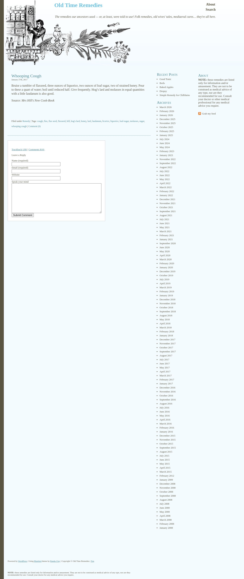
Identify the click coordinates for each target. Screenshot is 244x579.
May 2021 (165, 227)
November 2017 (168, 343)
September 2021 (168, 211)
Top (92, 561)
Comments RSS (36, 149)
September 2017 (168, 351)
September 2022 (168, 163)
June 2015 (165, 459)
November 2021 (168, 203)
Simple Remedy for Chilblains (175, 95)
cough (40, 121)
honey (83, 121)
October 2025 (166, 127)
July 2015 (164, 455)
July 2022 (164, 171)
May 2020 (165, 251)
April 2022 (165, 183)
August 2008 (166, 499)
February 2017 (167, 379)
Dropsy (163, 91)
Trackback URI (19, 149)
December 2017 (167, 339)
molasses (134, 121)
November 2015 (168, 439)
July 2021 (164, 219)
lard (89, 121)
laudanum (96, 121)
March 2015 (166, 471)
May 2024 (165, 147)
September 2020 (168, 243)
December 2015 (167, 435)
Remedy (26, 121)
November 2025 (168, 123)
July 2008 (164, 503)
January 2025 (166, 135)
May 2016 (165, 415)
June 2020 (165, 247)
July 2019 (164, 279)
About (210, 4)
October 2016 (166, 395)
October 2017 (166, 347)
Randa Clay (55, 561)
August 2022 (166, 167)
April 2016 (165, 419)
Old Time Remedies (78, 5)
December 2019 (167, 271)
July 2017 (164, 359)
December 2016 (167, 387)
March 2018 (166, 327)
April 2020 (165, 255)
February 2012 (167, 475)
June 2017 (165, 363)
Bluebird (38, 561)
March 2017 (166, 375)
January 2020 (166, 267)
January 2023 (166, 155)
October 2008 (166, 491)
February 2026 (167, 111)
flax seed (53, 121)
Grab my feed (209, 113)
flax (45, 121)
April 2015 (165, 467)
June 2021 (165, 223)
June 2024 (165, 143)
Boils (162, 83)
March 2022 (166, 187)
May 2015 (165, 463)
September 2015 (168, 447)
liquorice (114, 121)
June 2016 (165, 411)
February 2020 (167, 263)
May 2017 (165, 367)
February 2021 (167, 235)
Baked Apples (166, 87)
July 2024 (164, 139)
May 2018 (165, 319)
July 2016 (164, 407)
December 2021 (167, 199)
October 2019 (166, 275)
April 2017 (165, 371)
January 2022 (166, 195)
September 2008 (168, 495)
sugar (141, 121)
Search (211, 9)
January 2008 (166, 527)
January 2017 (166, 383)
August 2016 (166, 403)
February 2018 (167, 331)
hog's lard (75, 121)
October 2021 (166, 207)
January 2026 (166, 115)
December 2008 (167, 483)
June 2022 (165, 175)
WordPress (22, 561)
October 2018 (166, 307)
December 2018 (167, 299)
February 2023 (167, 151)
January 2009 (166, 479)
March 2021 (166, 231)
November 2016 (168, 391)
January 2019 (166, 295)
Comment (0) (34, 126)
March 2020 (166, 259)
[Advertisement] (79, 111)
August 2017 (166, 355)
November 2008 (168, 487)
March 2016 (166, 423)
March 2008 (166, 519)
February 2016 (167, 427)
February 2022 (167, 191)
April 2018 (165, 323)
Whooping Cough (26, 75)
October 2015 (166, 443)
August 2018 (166, 315)
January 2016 (166, 431)
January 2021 (166, 239)
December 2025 (167, 119)
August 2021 (166, 215)
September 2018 (168, 311)
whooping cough (19, 126)
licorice (105, 121)
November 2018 (168, 303)
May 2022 (165, 179)
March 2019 (166, 287)
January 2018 (166, 335)
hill (68, 121)
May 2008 (165, 511)
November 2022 (168, 159)
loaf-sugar (124, 121)
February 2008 (167, 523)
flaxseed (62, 121)
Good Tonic (165, 79)
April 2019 (165, 283)
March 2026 (166, 107)
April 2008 (165, 515)
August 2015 (166, 451)
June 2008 (165, 507)
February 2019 (167, 291)
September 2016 (168, 399)
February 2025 (167, 131)
